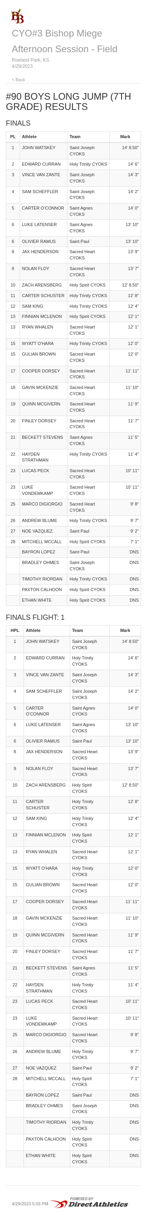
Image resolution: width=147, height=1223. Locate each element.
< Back (18, 79)
